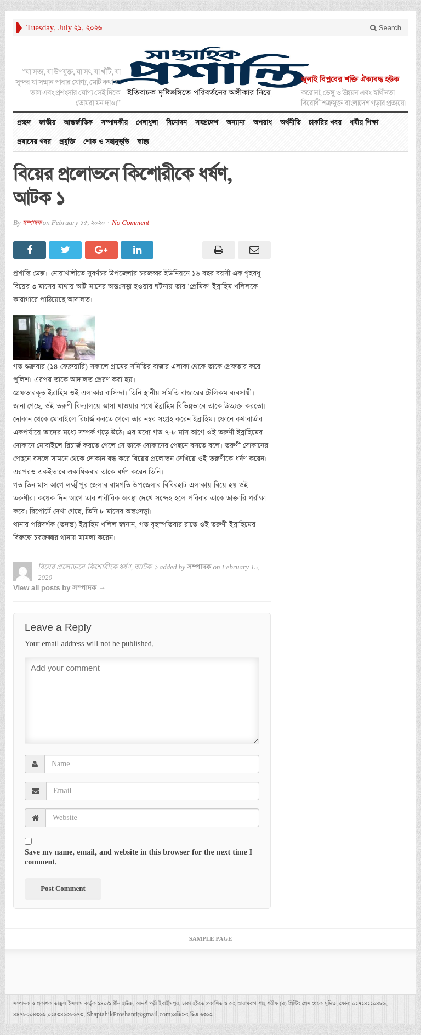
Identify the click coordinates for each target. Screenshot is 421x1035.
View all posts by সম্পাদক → (59, 588)
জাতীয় (47, 122)
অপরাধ (262, 122)
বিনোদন (176, 122)
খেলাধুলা (147, 122)
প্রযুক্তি (67, 141)
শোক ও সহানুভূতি (106, 141)
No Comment (130, 223)
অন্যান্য (235, 122)
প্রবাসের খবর (34, 141)
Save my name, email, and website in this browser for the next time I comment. (138, 857)
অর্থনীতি (290, 122)
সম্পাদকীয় (114, 122)
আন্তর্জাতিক (78, 122)
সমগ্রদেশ (206, 122)
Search (385, 28)
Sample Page (210, 939)
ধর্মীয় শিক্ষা (364, 122)
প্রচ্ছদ (24, 122)
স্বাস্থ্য (143, 141)
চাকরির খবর (325, 122)
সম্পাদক (31, 223)
